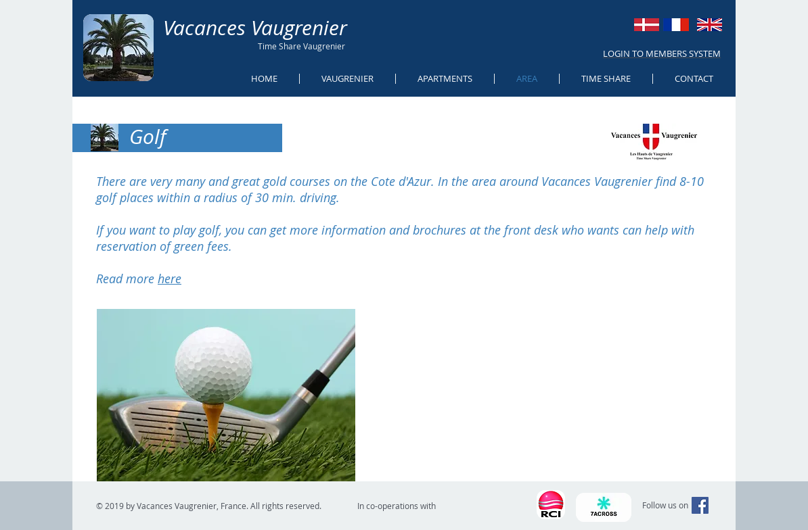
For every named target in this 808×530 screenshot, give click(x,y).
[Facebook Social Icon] (700, 505)
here (169, 278)
